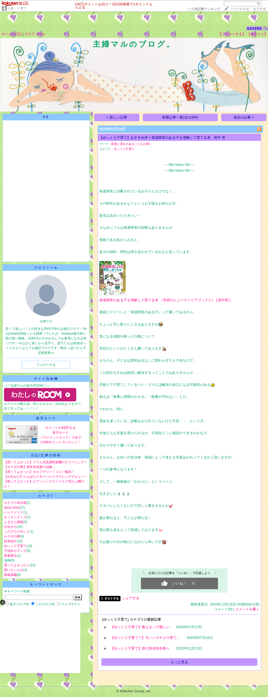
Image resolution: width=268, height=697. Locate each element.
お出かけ (10, 527)
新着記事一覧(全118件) (180, 117)
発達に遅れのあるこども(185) (130, 143)
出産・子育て (17, 8)
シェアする (130, 598)
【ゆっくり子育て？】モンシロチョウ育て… (145, 638)
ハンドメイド (13, 512)
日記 (18, 34)
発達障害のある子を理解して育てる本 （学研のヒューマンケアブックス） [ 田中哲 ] (164, 300)
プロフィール (34, 34)
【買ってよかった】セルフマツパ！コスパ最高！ (39, 472)
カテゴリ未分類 (15, 503)
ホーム (6, 34)
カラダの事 (12, 536)
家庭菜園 (10, 575)
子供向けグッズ (15, 551)
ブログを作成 (239, 9)
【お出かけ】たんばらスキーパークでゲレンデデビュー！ (45, 476)
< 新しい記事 (117, 117)
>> (203, 9)
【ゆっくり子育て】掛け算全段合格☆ (140, 648)
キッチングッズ (15, 517)
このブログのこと (17, 531)
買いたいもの (13, 570)
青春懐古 (10, 555)
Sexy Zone (11, 507)
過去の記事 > (243, 117)
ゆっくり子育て (15, 546)
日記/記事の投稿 (46, 455)
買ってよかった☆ (17, 565)
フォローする (46, 365)
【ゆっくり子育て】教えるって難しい (140, 627)
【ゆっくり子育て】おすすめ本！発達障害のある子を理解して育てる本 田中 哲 (162, 138)
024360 (254, 28)
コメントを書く (247, 609)
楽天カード (46, 418)
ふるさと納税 (13, 522)
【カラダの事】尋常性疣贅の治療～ (29, 467)
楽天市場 (259, 9)
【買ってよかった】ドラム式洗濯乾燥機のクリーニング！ (45, 462)
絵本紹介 (10, 541)
